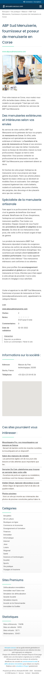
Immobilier (7, 535)
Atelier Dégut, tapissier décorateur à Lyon (20, 483)
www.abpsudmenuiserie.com (14, 309)
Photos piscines (9, 493)
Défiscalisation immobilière (14, 587)
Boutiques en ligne (10, 522)
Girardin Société (9, 597)
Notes (5, 317)
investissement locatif (30, 661)
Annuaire (5, 12)
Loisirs (6, 547)
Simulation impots (10, 600)
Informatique (8, 538)
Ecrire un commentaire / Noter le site (18, 342)
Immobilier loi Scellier (11, 606)
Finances (7, 532)
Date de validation (6, 329)
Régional (6, 551)
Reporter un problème (12, 339)
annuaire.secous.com (14, 6)
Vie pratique (15, 12)
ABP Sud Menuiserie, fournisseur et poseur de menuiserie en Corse (21, 14)
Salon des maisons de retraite (15, 456)
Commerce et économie (13, 525)
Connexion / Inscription (33, 2)
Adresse (6, 365)
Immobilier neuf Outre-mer (14, 591)
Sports (6, 563)
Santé (5, 554)
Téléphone (7, 375)
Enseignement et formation (14, 528)
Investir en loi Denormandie (14, 603)
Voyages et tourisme (11, 569)
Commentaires (8, 323)
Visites (5, 313)
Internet (6, 541)
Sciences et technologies (13, 557)
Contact (27, 673)
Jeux (5, 544)
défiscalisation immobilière (13, 664)
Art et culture (8, 519)
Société (6, 560)
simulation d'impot (22, 666)
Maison (24, 12)
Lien (4, 305)
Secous (21, 673)
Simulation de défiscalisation (14, 594)
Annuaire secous (10, 648)
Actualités (7, 516)
